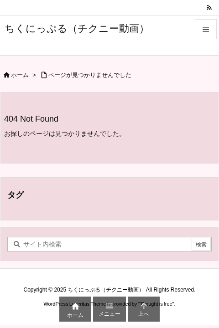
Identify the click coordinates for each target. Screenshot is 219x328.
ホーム (20, 75)
